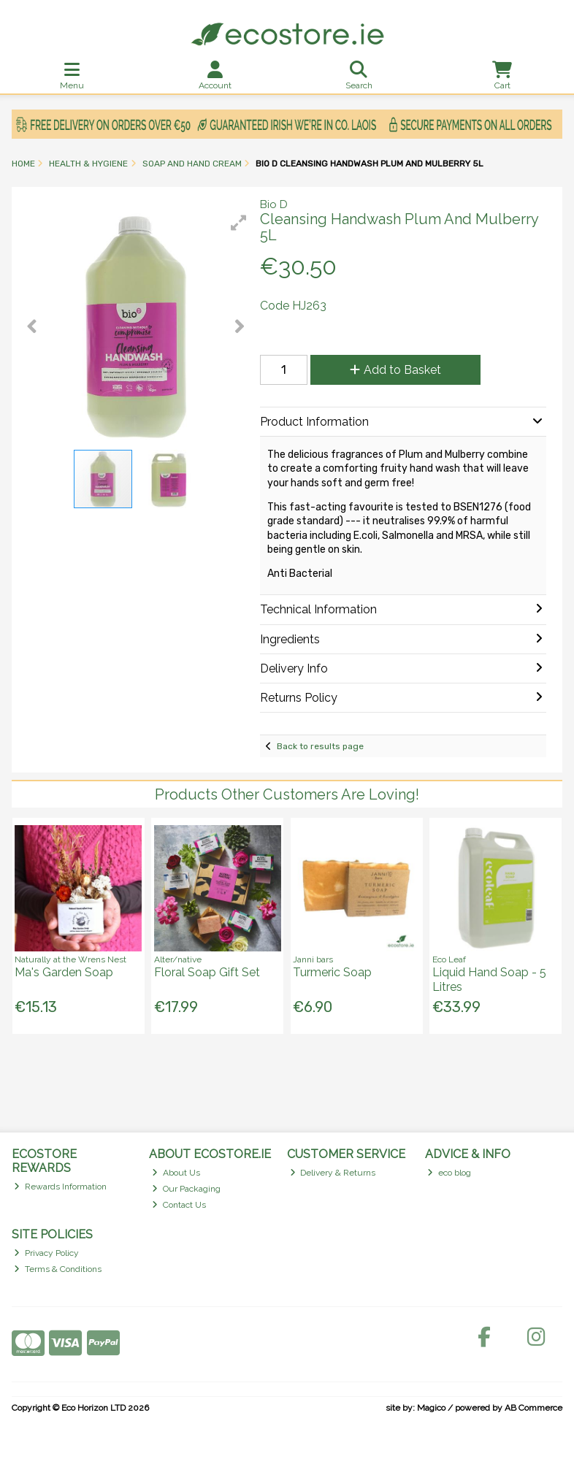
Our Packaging (186, 1189)
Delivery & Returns (333, 1173)
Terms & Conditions (58, 1269)
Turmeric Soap (332, 972)
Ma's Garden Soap (64, 972)
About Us (176, 1173)
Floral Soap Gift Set (207, 972)
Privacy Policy (46, 1253)
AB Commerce (533, 1408)
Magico (431, 1408)
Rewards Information (60, 1186)
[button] (238, 222)
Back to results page (320, 746)
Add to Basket (395, 370)
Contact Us (179, 1205)
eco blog (449, 1173)
